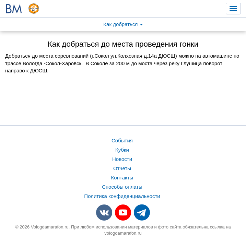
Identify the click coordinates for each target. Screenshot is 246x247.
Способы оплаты (122, 187)
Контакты (122, 177)
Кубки (122, 150)
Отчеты (122, 168)
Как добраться (122, 24)
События (122, 140)
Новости (122, 159)
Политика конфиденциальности (122, 196)
